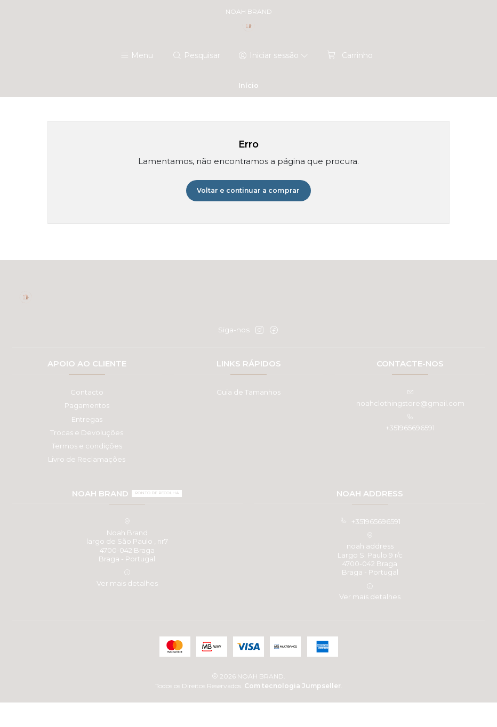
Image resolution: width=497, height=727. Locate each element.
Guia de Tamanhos (248, 416)
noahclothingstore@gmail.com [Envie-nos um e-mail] (410, 422)
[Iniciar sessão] (273, 78)
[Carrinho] (349, 78)
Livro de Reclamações (86, 483)
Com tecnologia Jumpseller (292, 710)
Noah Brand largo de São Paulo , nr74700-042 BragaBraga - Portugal (127, 565)
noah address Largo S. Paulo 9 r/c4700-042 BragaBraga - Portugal (370, 578)
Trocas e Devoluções (86, 456)
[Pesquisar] (197, 78)
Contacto (86, 416)
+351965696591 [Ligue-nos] (410, 446)
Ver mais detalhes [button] (127, 602)
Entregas (86, 443)
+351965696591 (370, 546)
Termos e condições (87, 469)
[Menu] (137, 78)
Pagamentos (87, 430)
